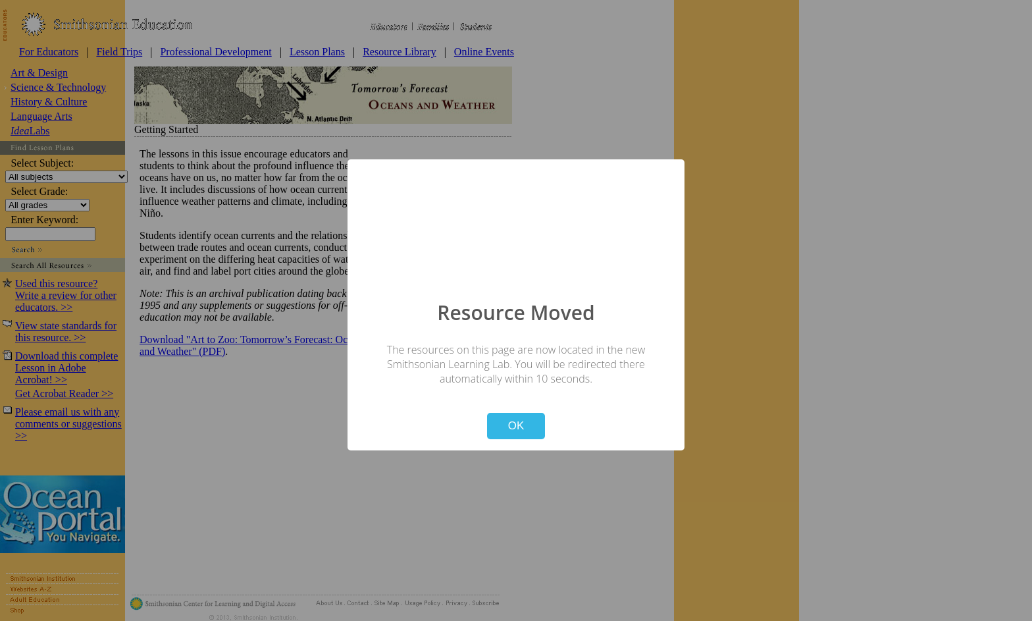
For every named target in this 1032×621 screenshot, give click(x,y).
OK (516, 425)
